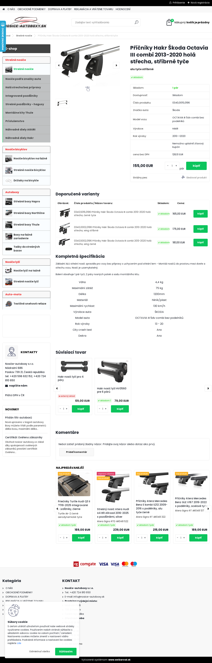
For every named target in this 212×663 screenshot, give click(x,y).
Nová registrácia (200, 2)
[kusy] (172, 166)
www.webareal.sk (119, 659)
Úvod (7, 35)
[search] (136, 23)
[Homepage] (3, 9)
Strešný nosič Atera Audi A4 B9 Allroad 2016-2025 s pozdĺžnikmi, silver (113, 512)
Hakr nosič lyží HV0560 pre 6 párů (111, 390)
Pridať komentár (76, 452)
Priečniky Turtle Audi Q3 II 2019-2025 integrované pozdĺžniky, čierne (74, 505)
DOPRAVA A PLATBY (60, 9)
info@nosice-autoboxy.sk (89, 596)
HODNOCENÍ (123, 9)
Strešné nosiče (24, 35)
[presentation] (59, 65)
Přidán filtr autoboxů (18, 417)
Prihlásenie (179, 2)
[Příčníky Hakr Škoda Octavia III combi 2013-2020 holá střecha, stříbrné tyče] (88, 65)
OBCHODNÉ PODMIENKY (32, 9)
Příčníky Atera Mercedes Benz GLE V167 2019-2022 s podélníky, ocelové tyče (191, 502)
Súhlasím (66, 651)
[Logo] (25, 22)
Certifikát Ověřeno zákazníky (23, 437)
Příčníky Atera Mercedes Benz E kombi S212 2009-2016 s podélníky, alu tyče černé (151, 506)
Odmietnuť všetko (39, 651)
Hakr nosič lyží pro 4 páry (71, 378)
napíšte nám (18, 386)
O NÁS (11, 9)
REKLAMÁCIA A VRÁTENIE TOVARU (93, 9)
